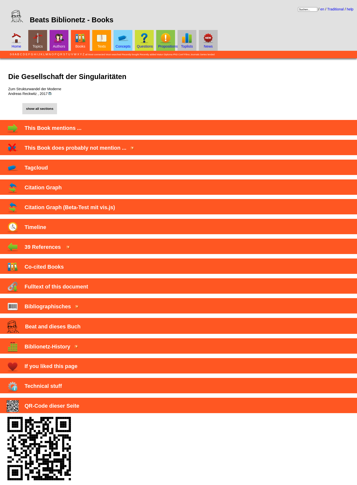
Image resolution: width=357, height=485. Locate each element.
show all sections (39, 109)
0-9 (12, 54)
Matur (160, 54)
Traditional (335, 9)
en (322, 9)
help (350, 9)
